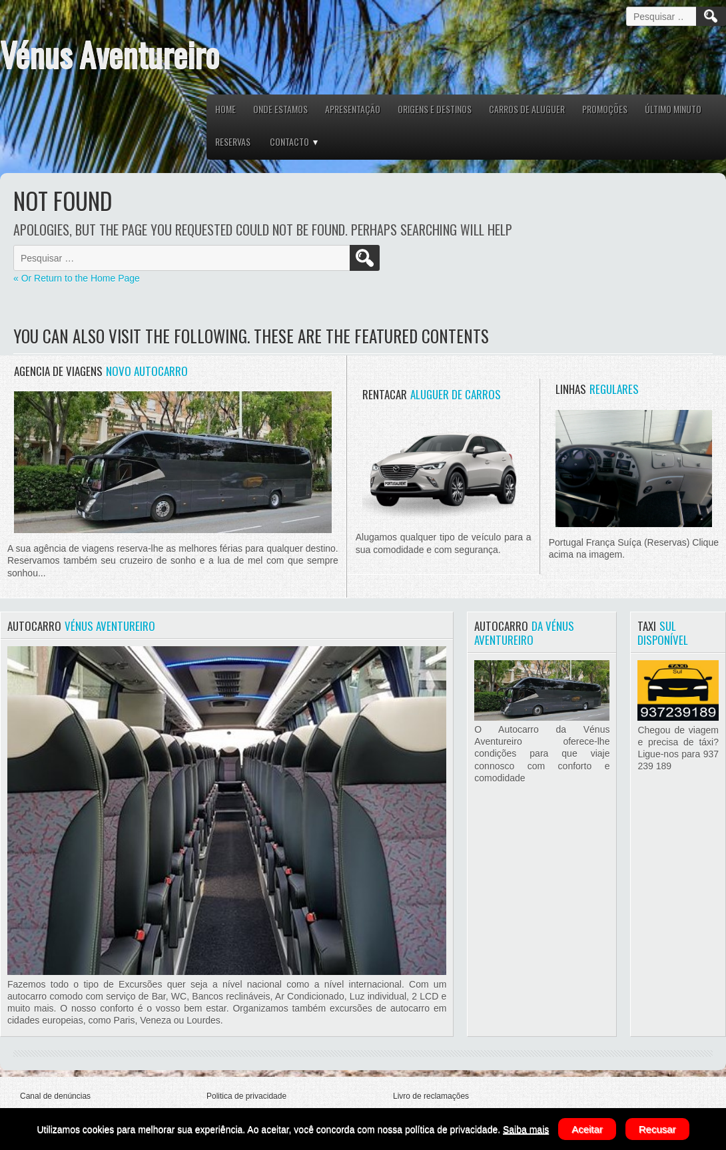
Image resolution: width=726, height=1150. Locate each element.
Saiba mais (526, 1129)
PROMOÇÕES (604, 109)
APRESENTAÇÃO (352, 109)
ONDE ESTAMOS (280, 109)
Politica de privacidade (246, 1096)
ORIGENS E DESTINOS (435, 109)
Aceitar (587, 1129)
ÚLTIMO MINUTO (673, 109)
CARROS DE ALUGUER (527, 109)
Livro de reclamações (431, 1096)
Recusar (657, 1129)
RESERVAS (232, 141)
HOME (225, 109)
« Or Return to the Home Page (76, 278)
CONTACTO (289, 141)
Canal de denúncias (55, 1096)
